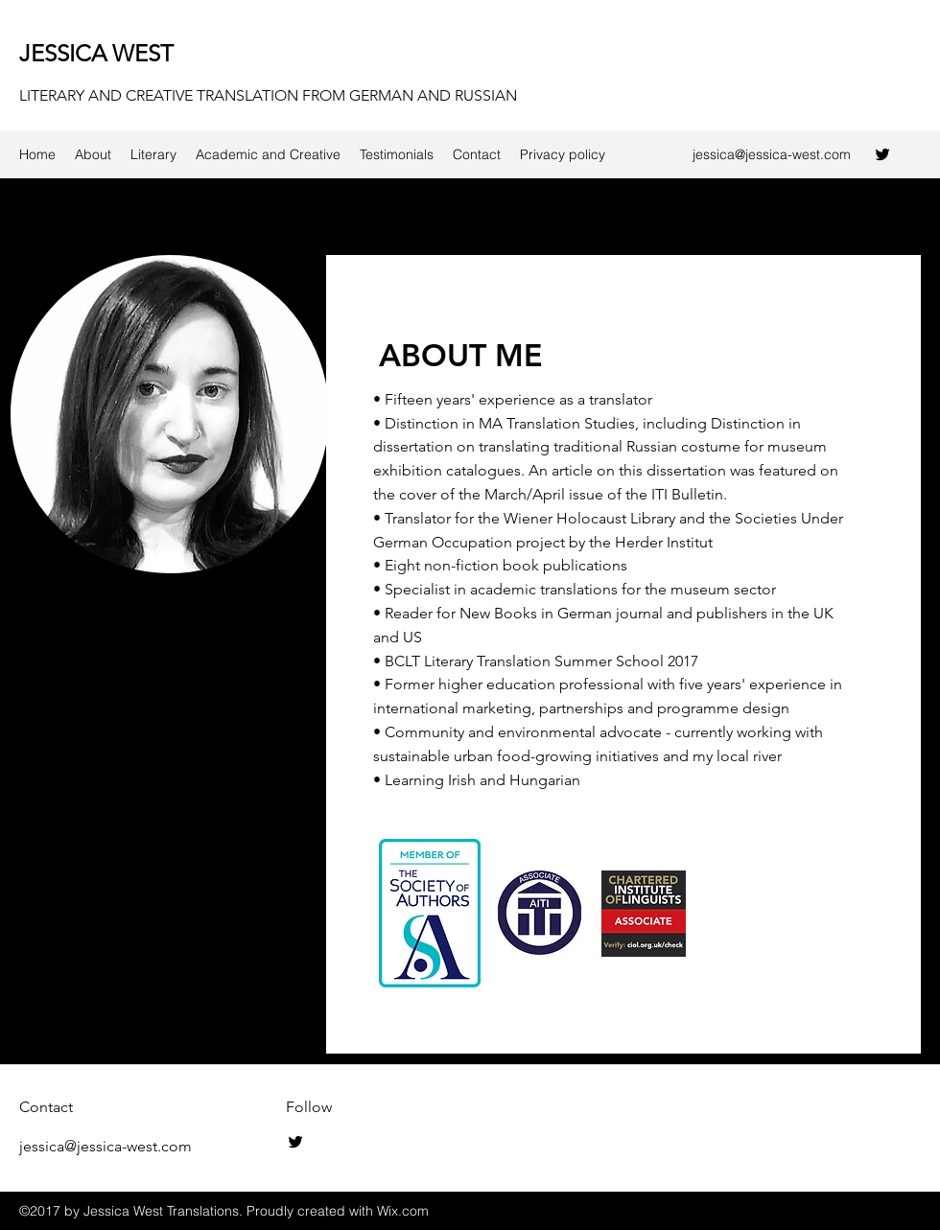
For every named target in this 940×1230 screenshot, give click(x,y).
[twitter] (882, 154)
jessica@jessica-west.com (772, 154)
